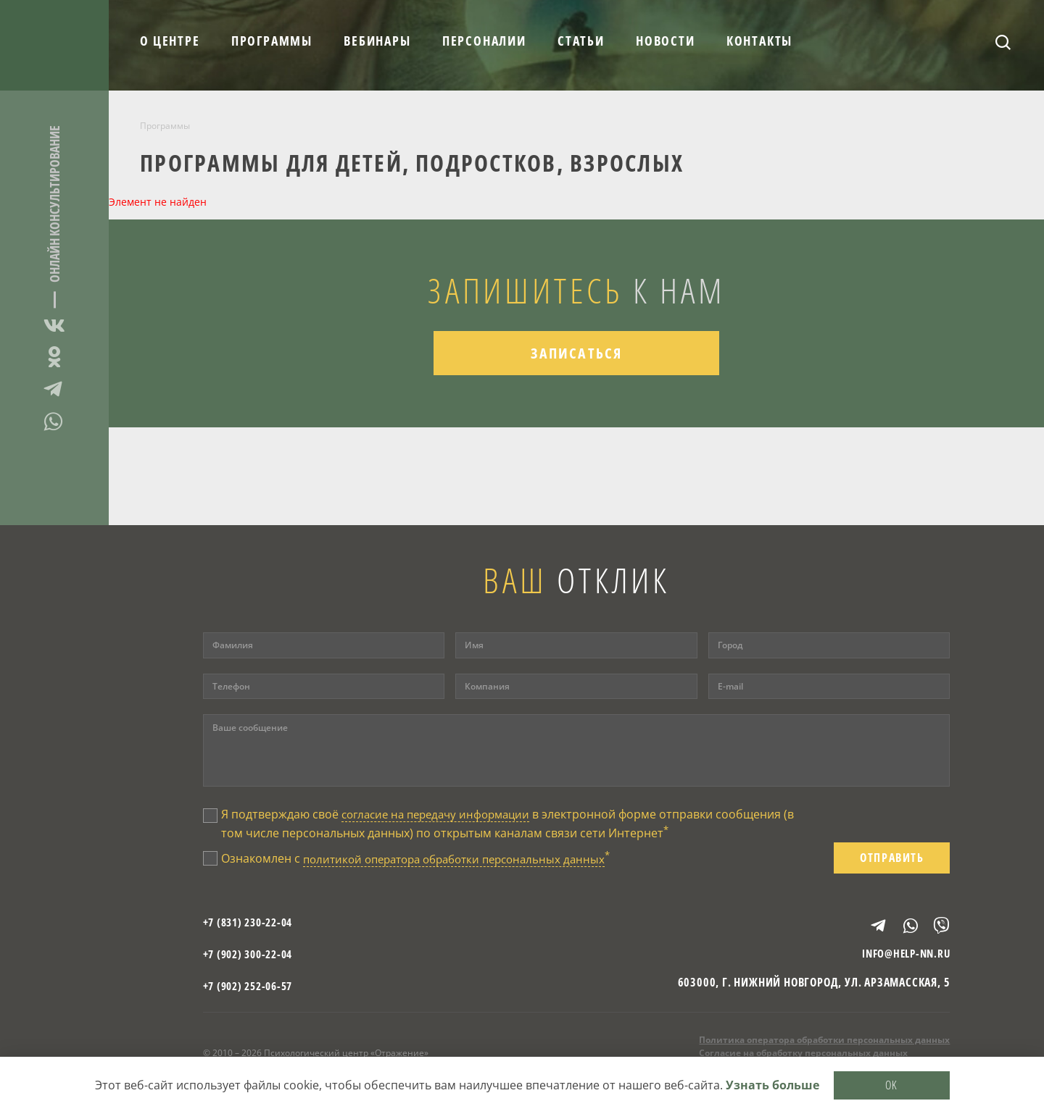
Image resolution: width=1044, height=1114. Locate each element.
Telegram (54, 389)
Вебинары (377, 40)
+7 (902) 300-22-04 (252, 958)
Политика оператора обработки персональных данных (824, 1045)
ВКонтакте (54, 327)
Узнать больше (772, 1084)
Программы (271, 40)
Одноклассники (54, 356)
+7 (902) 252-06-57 (252, 990)
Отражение (54, 45)
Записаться (576, 361)
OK (891, 1083)
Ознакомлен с (425, 860)
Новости (665, 40)
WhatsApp (54, 421)
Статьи (581, 40)
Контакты (759, 40)
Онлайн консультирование (54, 203)
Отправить (892, 859)
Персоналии (484, 40)
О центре (169, 40)
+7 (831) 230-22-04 (252, 926)
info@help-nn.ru (902, 958)
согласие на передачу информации (441, 814)
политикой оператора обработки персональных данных (463, 861)
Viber (935, 926)
